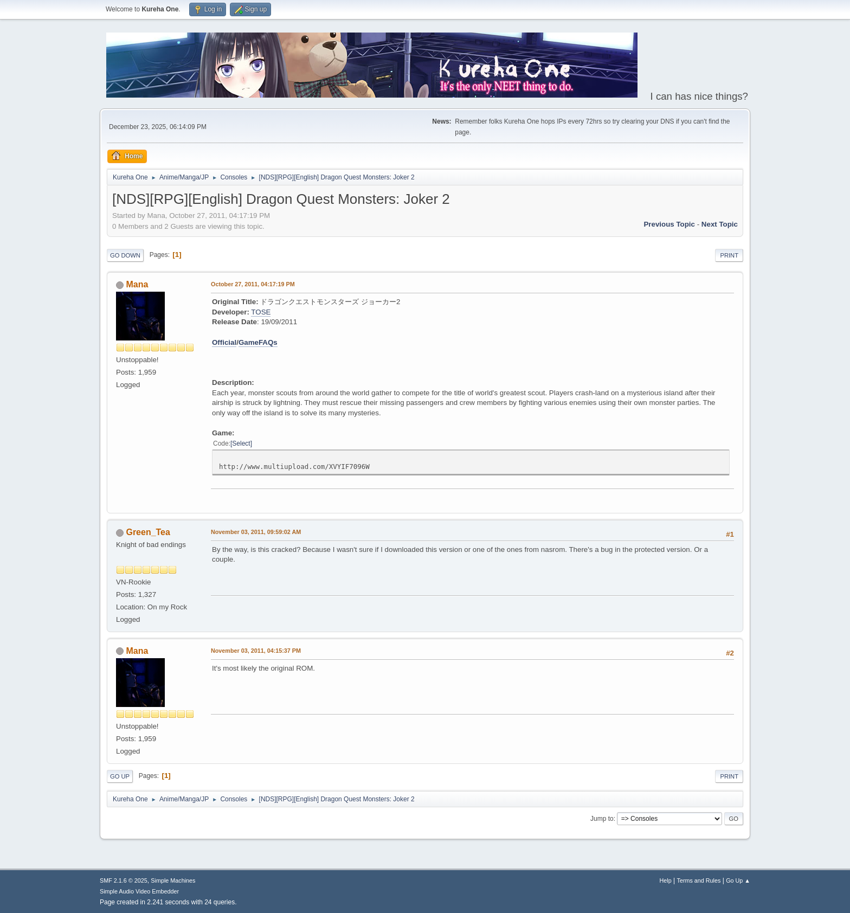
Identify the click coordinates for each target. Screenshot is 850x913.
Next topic (719, 224)
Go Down (125, 255)
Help (666, 880)
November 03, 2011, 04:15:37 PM (256, 650)
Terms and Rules (699, 880)
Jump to (602, 818)
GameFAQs (258, 342)
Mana (137, 284)
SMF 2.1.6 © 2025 (123, 880)
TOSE (261, 312)
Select (241, 443)
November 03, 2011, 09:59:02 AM (256, 532)
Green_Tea (148, 532)
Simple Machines (173, 880)
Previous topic (669, 224)
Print (729, 255)
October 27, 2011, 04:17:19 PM (253, 284)
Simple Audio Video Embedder (139, 891)
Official (224, 342)
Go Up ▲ (738, 880)
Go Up (120, 776)
